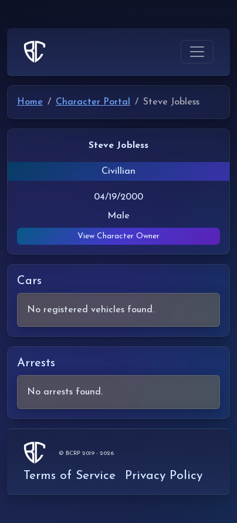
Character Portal (93, 102)
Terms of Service (69, 476)
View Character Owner (118, 236)
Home (30, 102)
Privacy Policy (163, 476)
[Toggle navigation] (197, 51)
